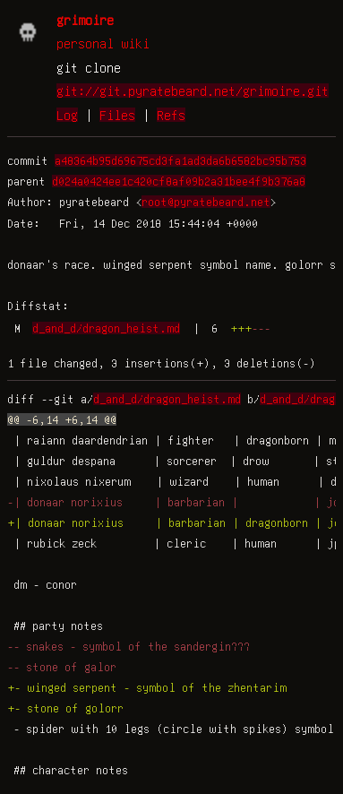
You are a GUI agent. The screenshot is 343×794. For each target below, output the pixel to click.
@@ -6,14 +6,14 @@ (61, 419)
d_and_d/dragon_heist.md (106, 328)
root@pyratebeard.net (205, 201)
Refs (171, 115)
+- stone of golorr (65, 708)
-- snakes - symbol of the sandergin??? (128, 646)
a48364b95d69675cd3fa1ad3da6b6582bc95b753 (180, 160)
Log (67, 115)
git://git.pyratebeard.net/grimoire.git (192, 90)
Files (117, 115)
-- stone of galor (61, 666)
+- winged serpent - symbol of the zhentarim (147, 687)
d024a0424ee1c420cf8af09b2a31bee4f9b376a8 (178, 181)
